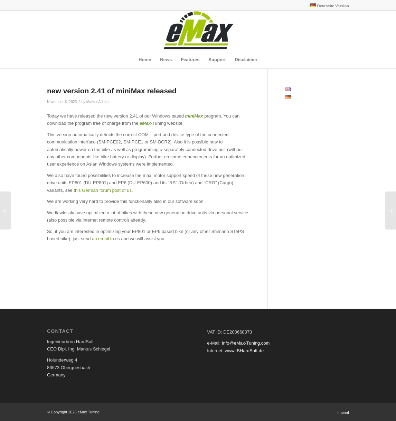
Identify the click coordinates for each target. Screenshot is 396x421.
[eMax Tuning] (198, 31)
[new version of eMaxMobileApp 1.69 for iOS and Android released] (5, 210)
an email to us (106, 238)
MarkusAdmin (97, 102)
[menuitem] (328, 5)
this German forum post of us (103, 190)
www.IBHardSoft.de (244, 350)
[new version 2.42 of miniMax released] (390, 210)
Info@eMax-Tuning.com (246, 343)
